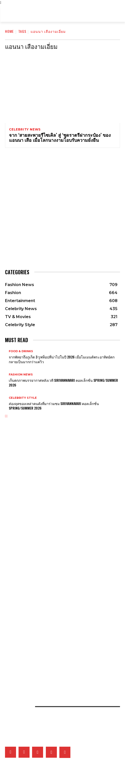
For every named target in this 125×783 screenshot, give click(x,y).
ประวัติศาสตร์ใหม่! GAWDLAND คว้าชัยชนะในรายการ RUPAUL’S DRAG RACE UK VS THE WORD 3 (60, 598)
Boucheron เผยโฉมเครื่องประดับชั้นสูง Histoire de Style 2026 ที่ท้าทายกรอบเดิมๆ (55, 541)
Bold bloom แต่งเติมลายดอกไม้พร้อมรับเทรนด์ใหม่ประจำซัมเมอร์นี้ (44, 458)
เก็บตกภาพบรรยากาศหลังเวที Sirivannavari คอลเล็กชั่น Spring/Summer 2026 (63, 382)
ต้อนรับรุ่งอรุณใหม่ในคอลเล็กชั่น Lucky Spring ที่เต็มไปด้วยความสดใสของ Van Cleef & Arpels (62, 532)
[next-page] (7, 416)
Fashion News (21, 374)
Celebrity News (25, 129)
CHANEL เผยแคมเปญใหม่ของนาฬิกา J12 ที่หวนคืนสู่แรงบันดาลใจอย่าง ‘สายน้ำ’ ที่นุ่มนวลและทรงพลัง (60, 549)
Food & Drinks (21, 351)
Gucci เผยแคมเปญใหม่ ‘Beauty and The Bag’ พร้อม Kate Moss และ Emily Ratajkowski (59, 475)
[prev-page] (5, 416)
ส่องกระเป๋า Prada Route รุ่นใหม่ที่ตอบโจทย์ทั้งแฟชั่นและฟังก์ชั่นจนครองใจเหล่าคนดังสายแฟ (58, 466)
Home (9, 31)
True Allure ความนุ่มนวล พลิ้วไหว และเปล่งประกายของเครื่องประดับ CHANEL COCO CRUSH (58, 524)
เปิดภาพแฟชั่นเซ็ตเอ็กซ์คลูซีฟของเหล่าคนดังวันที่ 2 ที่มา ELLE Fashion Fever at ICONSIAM (57, 641)
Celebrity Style (23, 398)
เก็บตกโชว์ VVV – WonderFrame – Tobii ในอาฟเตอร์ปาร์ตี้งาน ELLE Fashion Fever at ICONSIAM (56, 661)
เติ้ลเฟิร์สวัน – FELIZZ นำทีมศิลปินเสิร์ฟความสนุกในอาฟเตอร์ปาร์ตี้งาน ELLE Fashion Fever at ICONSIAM (59, 651)
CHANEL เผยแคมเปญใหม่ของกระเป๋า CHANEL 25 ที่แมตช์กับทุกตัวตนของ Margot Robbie (57, 483)
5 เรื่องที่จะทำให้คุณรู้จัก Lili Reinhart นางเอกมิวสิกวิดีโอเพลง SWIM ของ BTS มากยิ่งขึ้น (55, 590)
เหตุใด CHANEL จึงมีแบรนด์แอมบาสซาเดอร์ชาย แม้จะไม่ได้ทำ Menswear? (47, 492)
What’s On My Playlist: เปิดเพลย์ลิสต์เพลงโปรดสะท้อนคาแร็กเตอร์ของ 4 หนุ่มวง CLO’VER (58, 581)
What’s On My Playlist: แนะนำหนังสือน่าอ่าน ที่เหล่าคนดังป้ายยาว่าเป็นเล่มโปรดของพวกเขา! (58, 573)
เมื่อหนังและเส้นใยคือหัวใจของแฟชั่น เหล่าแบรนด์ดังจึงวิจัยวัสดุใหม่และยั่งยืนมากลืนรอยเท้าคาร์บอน (60, 633)
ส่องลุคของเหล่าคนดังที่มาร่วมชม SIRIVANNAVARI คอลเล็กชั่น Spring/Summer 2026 (54, 406)
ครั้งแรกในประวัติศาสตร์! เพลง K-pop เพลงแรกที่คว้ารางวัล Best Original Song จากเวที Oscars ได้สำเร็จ (62, 608)
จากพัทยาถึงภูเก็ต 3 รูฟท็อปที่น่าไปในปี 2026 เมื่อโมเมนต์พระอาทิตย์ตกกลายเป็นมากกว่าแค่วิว (61, 359)
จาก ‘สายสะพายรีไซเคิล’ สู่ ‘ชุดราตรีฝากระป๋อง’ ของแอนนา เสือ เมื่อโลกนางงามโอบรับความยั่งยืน (60, 137)
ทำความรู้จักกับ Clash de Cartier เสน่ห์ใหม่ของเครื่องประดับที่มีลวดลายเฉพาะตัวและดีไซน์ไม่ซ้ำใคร (61, 515)
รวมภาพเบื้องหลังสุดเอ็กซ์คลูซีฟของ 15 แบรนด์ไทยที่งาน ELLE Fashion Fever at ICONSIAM (58, 671)
